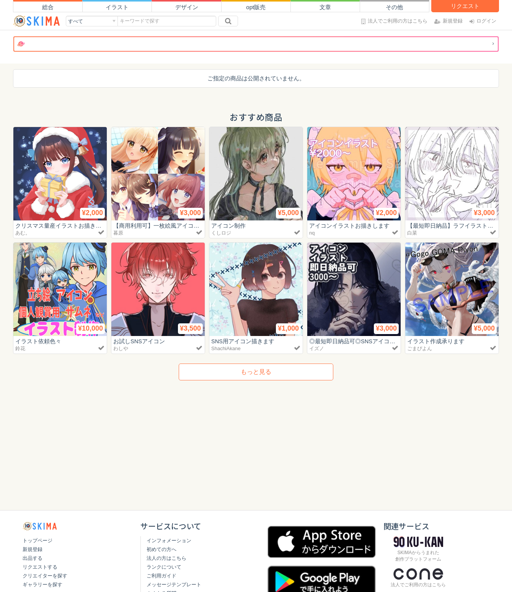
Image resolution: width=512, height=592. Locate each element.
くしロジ (221, 233)
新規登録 (32, 549)
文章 (325, 7)
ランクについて (164, 567)
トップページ (37, 540)
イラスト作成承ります (436, 341)
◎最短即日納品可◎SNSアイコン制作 (358, 341)
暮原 (118, 233)
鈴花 (20, 348)
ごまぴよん (419, 348)
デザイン (186, 7)
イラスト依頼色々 (38, 341)
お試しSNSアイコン (139, 341)
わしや (120, 348)
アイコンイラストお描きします (349, 225)
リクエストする (40, 567)
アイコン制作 (228, 225)
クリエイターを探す (45, 576)
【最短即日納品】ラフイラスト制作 (453, 225)
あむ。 (22, 233)
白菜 (412, 233)
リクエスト (465, 6)
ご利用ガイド (161, 576)
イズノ (316, 348)
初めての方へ (161, 549)
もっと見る (256, 372)
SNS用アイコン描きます (243, 341)
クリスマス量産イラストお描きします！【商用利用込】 (87, 225)
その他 (394, 7)
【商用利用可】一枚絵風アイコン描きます (167, 225)
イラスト (117, 7)
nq (312, 233)
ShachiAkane (226, 348)
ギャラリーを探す (42, 584)
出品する (32, 558)
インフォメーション (169, 540)
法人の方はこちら (166, 558)
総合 (48, 7)
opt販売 (256, 7)
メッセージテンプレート (174, 584)
